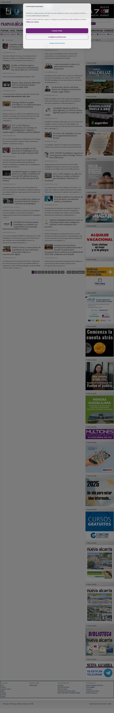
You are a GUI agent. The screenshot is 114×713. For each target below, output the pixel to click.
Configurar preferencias (57, 37)
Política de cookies (32, 22)
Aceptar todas (57, 31)
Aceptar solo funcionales (57, 43)
